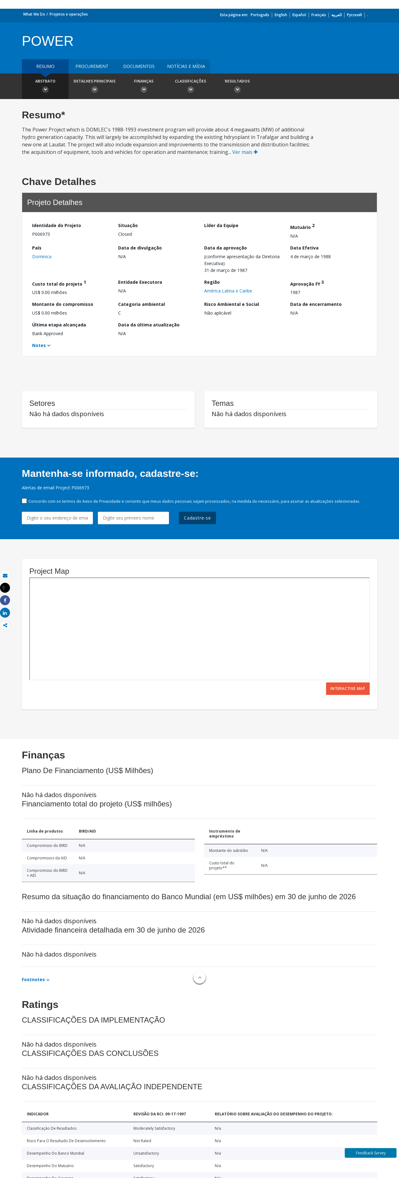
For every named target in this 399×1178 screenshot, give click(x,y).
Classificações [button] (190, 86)
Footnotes (33, 979)
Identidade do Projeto (56, 225)
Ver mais (245, 152)
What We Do (34, 14)
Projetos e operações (69, 14)
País (36, 248)
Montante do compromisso (62, 304)
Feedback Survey (371, 1153)
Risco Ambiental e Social (231, 304)
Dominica (41, 256)
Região (212, 282)
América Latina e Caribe (228, 291)
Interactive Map (347, 688)
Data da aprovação (225, 248)
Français (318, 14)
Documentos (139, 66)
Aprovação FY (307, 283)
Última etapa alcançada (59, 325)
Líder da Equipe (221, 225)
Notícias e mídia (186, 66)
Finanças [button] (143, 86)
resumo (45, 66)
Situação (128, 225)
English (281, 14)
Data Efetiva (304, 248)
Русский (354, 14)
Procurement (91, 66)
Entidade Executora (140, 282)
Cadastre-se (197, 518)
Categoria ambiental (141, 304)
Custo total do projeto (59, 283)
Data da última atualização (149, 325)
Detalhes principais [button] (94, 86)
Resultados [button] (237, 86)
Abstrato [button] (45, 86)
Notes (39, 345)
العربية (336, 14)
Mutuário (302, 226)
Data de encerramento (316, 304)
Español (299, 14)
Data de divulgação (140, 248)
